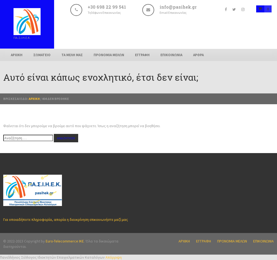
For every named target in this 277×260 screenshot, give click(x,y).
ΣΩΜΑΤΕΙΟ (42, 55)
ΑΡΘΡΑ (198, 55)
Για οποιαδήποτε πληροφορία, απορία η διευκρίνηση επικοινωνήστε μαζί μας (65, 219)
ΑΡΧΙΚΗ (16, 55)
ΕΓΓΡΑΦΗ (142, 55)
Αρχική (34, 99)
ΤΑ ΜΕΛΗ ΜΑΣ (72, 55)
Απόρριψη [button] (113, 257)
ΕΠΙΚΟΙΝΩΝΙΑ (171, 55)
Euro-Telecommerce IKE (65, 241)
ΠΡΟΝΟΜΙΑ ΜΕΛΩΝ (109, 55)
